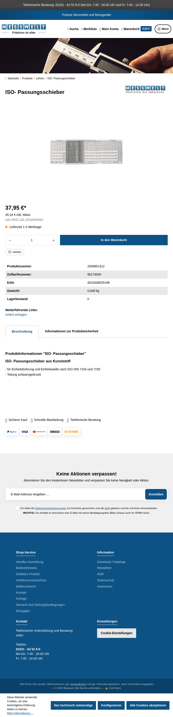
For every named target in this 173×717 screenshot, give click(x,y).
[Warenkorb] (136, 29)
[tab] (22, 331)
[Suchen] (73, 29)
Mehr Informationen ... (20, 713)
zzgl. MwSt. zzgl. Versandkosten (24, 219)
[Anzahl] (31, 240)
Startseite (12, 78)
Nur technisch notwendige (73, 705)
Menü (163, 29)
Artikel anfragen (16, 314)
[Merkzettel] (89, 29)
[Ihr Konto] (109, 29)
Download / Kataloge (111, 562)
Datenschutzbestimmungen (50, 508)
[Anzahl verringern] (9, 240)
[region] (86, 152)
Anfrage (21, 598)
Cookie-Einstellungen (116, 633)
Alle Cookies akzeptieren (148, 705)
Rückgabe (23, 611)
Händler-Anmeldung (29, 562)
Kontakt (21, 592)
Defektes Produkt (27, 574)
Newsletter (104, 568)
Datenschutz (105, 580)
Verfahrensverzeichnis (31, 580)
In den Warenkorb (114, 240)
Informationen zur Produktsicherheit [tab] (71, 331)
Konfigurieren (111, 705)
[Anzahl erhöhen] (53, 240)
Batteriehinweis (26, 568)
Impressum (104, 586)
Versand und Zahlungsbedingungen (40, 605)
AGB (107, 508)
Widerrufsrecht (26, 586)
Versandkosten (78, 684)
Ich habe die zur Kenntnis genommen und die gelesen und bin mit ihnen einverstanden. (89, 508)
